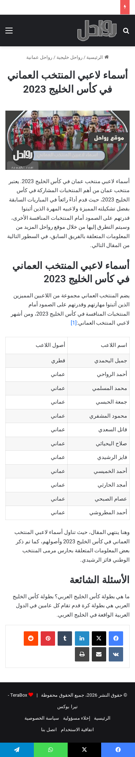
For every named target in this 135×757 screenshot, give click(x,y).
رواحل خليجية (69, 57)
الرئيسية (97, 57)
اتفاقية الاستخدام (77, 729)
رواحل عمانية (39, 57)
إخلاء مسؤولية (76, 718)
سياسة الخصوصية (41, 718)
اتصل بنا (49, 729)
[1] (74, 323)
